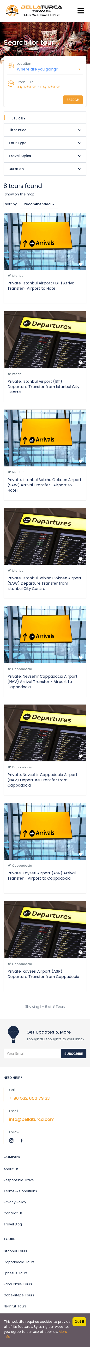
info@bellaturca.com (31, 1119)
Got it (79, 1321)
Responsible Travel (19, 1180)
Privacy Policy (15, 1202)
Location (24, 63)
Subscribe (73, 1053)
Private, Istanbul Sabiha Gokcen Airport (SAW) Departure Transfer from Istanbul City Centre (44, 583)
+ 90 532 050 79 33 (29, 1098)
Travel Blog (13, 1224)
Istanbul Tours (15, 1251)
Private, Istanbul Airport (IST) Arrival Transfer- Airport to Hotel (41, 285)
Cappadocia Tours (19, 1262)
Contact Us (13, 1213)
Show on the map (20, 194)
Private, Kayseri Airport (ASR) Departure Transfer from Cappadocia (43, 974)
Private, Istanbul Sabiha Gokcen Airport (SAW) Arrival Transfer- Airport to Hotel (44, 485)
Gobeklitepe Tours (19, 1295)
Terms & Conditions (20, 1191)
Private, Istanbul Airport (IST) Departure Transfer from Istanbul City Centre (43, 387)
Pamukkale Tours (18, 1284)
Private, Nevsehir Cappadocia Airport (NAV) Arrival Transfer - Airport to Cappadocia (42, 682)
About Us (11, 1169)
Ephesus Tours (16, 1273)
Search (73, 99)
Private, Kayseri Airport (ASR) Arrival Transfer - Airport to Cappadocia (41, 875)
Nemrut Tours (15, 1306)
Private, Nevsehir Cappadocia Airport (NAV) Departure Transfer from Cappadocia (42, 780)
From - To (25, 82)
